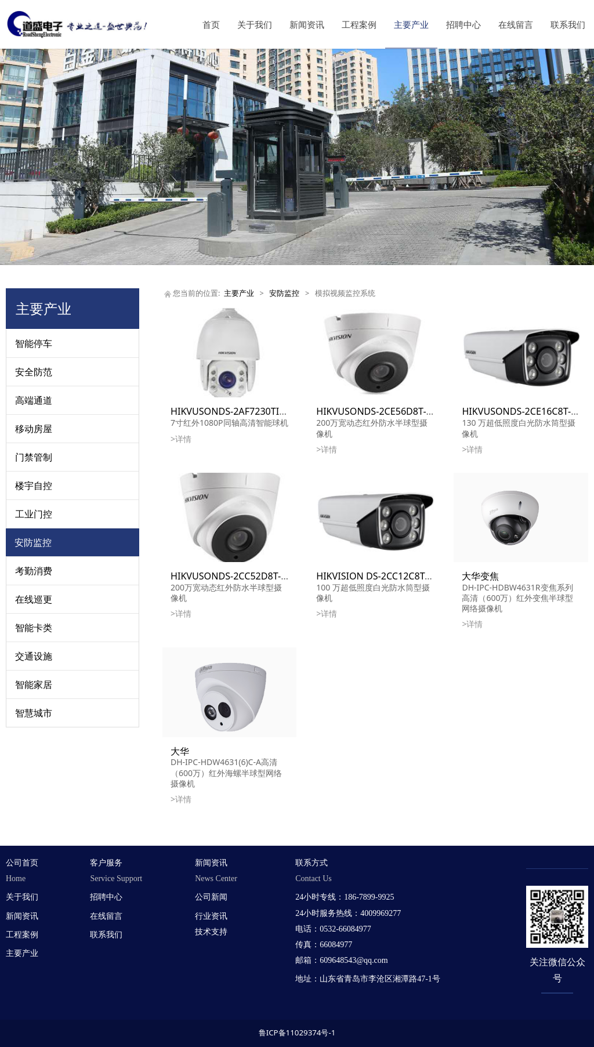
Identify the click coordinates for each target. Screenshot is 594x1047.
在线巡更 (33, 599)
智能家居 (33, 684)
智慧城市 (33, 713)
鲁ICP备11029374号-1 (297, 1032)
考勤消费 (33, 570)
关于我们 (254, 24)
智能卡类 (33, 627)
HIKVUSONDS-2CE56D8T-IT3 (378, 411)
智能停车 (33, 343)
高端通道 (33, 400)
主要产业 (411, 24)
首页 (211, 24)
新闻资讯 (306, 24)
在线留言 (515, 24)
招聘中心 (463, 24)
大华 (180, 751)
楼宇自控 (33, 485)
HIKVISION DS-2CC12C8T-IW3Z (383, 576)
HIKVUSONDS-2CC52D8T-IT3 (233, 576)
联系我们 (567, 24)
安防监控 (33, 542)
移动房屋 (33, 428)
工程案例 (359, 24)
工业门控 (33, 514)
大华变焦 (480, 576)
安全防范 (33, 371)
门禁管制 (33, 457)
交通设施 (33, 656)
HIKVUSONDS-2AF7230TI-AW (233, 411)
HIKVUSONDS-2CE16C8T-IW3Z (527, 411)
